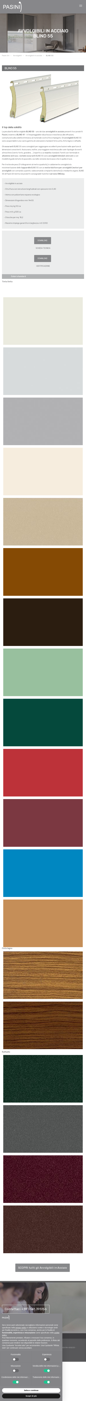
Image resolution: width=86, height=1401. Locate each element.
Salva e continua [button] (31, 1390)
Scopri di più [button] (31, 1396)
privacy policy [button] (21, 1328)
